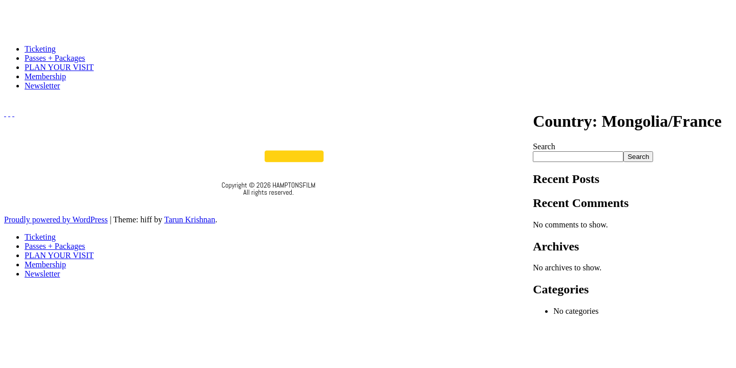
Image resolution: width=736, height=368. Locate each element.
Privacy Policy (268, 206)
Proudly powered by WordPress (55, 219)
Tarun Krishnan (189, 219)
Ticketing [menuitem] (40, 237)
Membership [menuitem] (45, 264)
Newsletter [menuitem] (42, 273)
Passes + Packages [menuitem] (55, 246)
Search (544, 146)
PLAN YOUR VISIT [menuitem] (59, 255)
